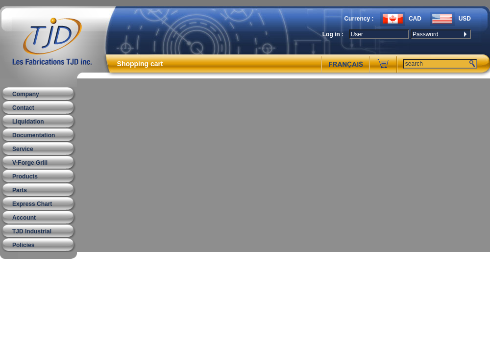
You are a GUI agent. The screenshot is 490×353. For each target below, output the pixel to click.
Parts (19, 190)
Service (22, 149)
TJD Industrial (31, 231)
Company (25, 94)
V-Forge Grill (30, 162)
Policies (23, 245)
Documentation (33, 135)
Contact (23, 107)
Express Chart (32, 204)
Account (24, 217)
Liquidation (28, 121)
